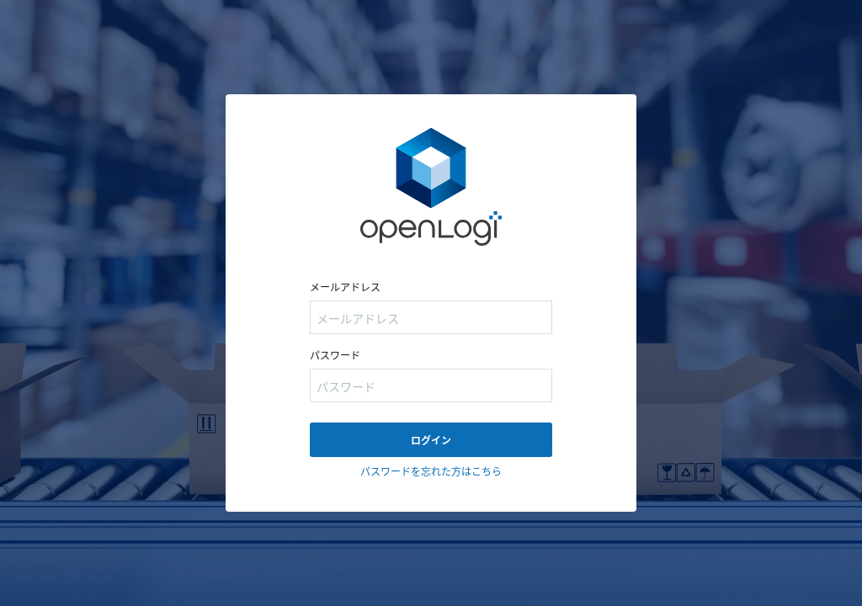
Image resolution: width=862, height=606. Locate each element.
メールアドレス (345, 286)
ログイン (431, 440)
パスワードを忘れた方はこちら (431, 471)
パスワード (335, 355)
